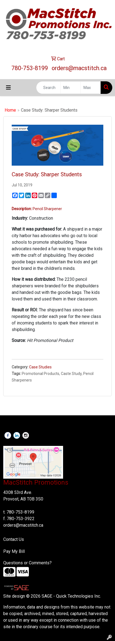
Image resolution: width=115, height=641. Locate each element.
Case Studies (40, 367)
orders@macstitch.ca (79, 68)
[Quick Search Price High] (90, 87)
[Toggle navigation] (8, 87)
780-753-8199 (29, 68)
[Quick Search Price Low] (70, 87)
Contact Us (13, 539)
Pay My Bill (14, 551)
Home (10, 110)
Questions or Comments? (27, 562)
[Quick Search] (48, 87)
